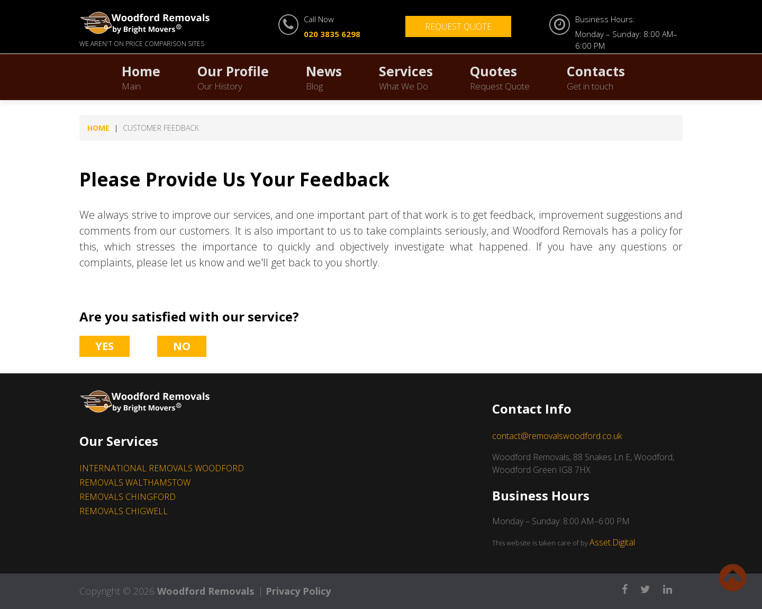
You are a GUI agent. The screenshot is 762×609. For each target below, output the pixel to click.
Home (141, 77)
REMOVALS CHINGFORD (127, 497)
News (324, 77)
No (181, 346)
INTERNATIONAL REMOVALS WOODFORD (161, 468)
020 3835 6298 (332, 34)
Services (406, 77)
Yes (104, 346)
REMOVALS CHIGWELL (123, 511)
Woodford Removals (205, 591)
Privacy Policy (298, 591)
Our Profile (233, 77)
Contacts (596, 77)
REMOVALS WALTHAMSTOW (134, 482)
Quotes (500, 77)
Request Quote (458, 26)
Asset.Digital (612, 542)
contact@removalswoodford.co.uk (557, 436)
